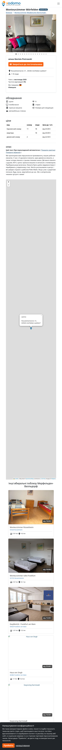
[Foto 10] (35, 54)
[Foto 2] (18, 54)
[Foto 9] (33, 54)
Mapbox (54, 478)
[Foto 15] (46, 54)
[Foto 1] (16, 54)
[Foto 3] (20, 54)
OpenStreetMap (30, 478)
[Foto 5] (24, 54)
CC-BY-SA (43, 478)
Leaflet (15, 478)
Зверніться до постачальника (26, 64)
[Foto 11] (37, 54)
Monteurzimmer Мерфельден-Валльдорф (30, 13)
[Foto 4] (22, 54)
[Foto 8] (31, 54)
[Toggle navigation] (58, 3)
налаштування (23, 745)
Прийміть (8, 745)
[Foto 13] (41, 54)
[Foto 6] (26, 54)
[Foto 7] (28, 54)
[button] (31, 328)
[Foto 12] (39, 54)
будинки (9, 13)
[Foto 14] (43, 54)
